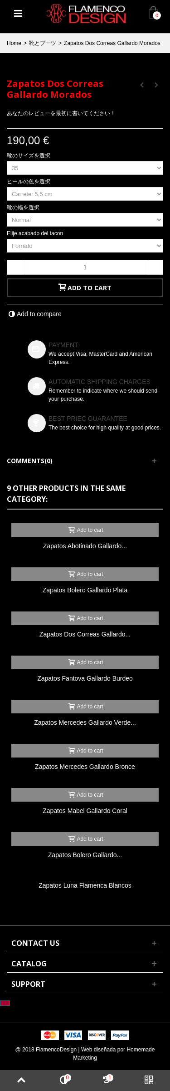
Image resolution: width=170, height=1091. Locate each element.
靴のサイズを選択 (29, 155)
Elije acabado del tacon (35, 233)
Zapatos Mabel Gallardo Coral (85, 810)
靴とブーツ (42, 43)
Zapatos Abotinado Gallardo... (85, 546)
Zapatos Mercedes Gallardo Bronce (85, 766)
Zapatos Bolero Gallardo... (85, 855)
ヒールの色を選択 (29, 181)
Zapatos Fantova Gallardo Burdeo (85, 678)
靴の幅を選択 (24, 207)
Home (14, 43)
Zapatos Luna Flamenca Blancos (85, 885)
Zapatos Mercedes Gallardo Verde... (85, 722)
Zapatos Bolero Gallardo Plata (85, 590)
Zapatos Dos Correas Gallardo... (85, 634)
